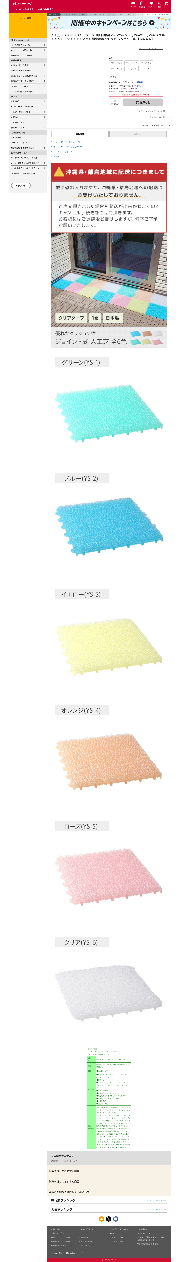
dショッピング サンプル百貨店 (24, 157)
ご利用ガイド (17, 101)
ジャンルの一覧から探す (21, 70)
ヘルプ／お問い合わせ (20, 111)
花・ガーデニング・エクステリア (101, 14)
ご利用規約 (16, 137)
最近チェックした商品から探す (24, 75)
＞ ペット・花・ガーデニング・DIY (66, 142)
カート (81, 1233)
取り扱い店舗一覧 (58, 1245)
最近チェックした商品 (60, 1237)
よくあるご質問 (17, 122)
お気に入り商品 (57, 1233)
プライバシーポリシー (20, 142)
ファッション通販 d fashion (23, 173)
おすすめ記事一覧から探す (22, 91)
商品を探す (56, 1229)
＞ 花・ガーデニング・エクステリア (66, 147)
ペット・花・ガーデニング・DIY (74, 14)
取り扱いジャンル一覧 (60, 1241)
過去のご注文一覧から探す (22, 81)
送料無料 (55, 1161)
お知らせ (15, 117)
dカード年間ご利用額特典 (22, 106)
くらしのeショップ (69, 1161)
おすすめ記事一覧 (86, 1229)
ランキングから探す (19, 86)
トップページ (53, 14)
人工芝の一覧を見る (158, 117)
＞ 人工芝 (55, 157)
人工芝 (140, 14)
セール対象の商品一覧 (20, 45)
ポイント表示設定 (86, 1241)
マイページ (83, 1237)
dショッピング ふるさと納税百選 (25, 163)
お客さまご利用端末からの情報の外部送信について (150, 1238)
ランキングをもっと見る (156, 1200)
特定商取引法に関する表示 (22, 148)
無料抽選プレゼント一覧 (21, 55)
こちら (80, 1253)
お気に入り (115, 104)
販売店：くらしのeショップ (151, 48)
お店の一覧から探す (19, 65)
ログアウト (21, 185)
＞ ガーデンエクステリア (61, 152)
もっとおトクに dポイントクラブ (25, 168)
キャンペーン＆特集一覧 (21, 50)
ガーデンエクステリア (126, 14)
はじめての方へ (17, 127)
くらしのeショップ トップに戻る (153, 111)
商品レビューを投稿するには (154, 125)
